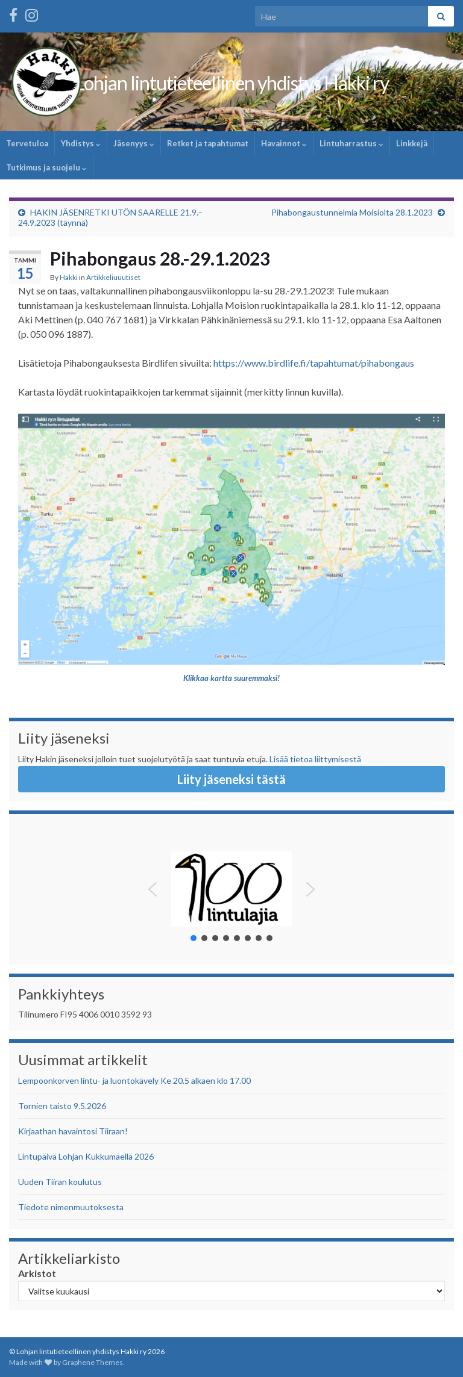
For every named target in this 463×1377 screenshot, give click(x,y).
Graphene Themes (92, 1362)
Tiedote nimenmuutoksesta (71, 1207)
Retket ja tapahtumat (207, 143)
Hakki (69, 277)
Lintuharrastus (351, 143)
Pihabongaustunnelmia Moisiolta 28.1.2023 (352, 212)
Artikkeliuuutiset (113, 277)
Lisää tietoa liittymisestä (315, 759)
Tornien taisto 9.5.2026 (62, 1106)
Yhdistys (81, 143)
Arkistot (37, 1273)
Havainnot (284, 143)
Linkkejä (411, 143)
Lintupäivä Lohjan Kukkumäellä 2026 (86, 1156)
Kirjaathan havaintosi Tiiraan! (73, 1131)
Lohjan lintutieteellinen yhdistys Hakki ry (232, 83)
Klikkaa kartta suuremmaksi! (231, 678)
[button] (152, 889)
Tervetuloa (27, 143)
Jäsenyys (133, 143)
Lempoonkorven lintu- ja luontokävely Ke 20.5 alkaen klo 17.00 (134, 1080)
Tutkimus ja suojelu (46, 167)
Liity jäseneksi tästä (231, 779)
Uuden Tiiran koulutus (60, 1182)
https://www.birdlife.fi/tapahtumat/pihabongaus (313, 362)
